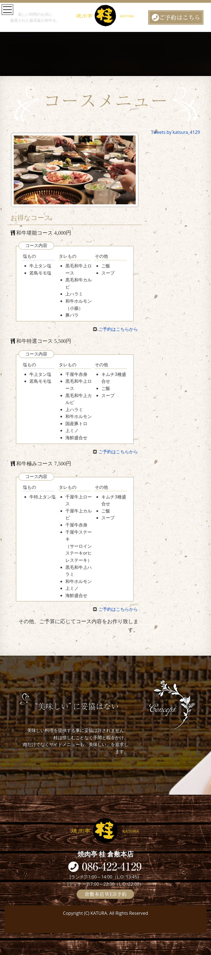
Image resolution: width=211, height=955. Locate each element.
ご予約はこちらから (118, 329)
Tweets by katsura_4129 (175, 132)
